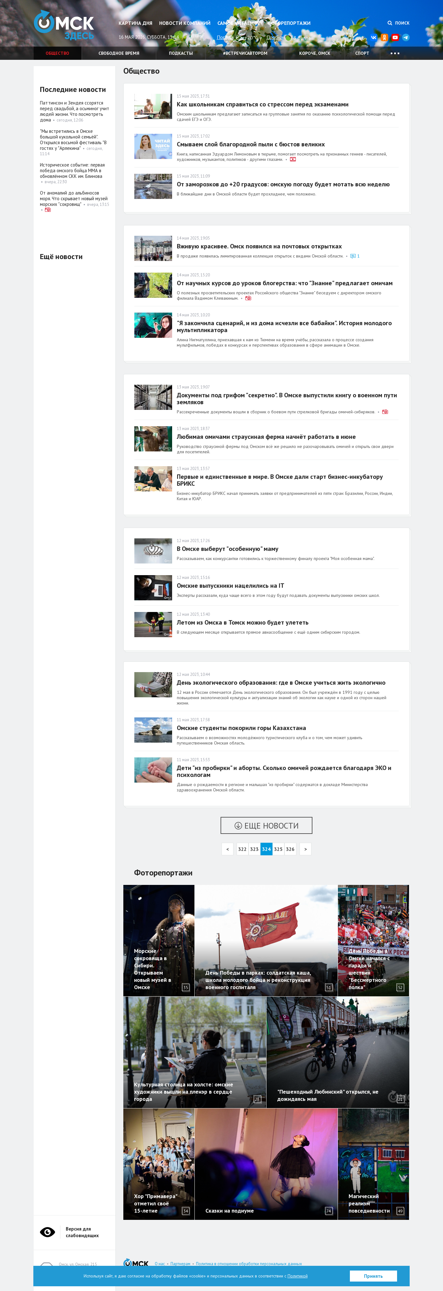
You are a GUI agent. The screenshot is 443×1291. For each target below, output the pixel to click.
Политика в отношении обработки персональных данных (249, 1263)
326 (290, 849)
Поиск (399, 23)
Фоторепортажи (289, 23)
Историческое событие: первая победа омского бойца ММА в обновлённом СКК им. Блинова (72, 170)
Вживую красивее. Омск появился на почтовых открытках (259, 246)
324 (266, 849)
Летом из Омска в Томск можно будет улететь (243, 622)
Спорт (362, 53)
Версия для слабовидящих (82, 1232)
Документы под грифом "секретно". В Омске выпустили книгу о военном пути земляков (287, 398)
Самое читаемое (238, 23)
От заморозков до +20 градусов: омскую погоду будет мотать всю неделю (283, 184)
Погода (225, 37)
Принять (373, 1276)
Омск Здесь (65, 25)
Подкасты (181, 53)
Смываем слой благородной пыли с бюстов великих (251, 144)
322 (242, 849)
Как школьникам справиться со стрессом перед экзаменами (263, 104)
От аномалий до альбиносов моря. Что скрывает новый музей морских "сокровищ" (74, 198)
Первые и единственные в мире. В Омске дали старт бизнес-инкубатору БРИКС (280, 480)
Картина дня (135, 23)
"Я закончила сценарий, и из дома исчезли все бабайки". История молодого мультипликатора (284, 326)
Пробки (274, 37)
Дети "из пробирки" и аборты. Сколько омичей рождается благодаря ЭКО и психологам (284, 771)
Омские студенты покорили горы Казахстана (241, 728)
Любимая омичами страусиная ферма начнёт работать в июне (266, 437)
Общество (57, 53)
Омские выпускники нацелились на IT (230, 585)
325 (278, 849)
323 (254, 849)
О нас (160, 1263)
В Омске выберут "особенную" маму (227, 549)
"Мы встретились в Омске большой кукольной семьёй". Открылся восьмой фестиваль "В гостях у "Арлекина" (73, 139)
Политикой (298, 1276)
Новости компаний (184, 23)
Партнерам (180, 1263)
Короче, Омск (314, 53)
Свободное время (118, 53)
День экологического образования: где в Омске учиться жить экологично (281, 682)
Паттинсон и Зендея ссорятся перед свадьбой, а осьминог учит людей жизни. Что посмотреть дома (74, 111)
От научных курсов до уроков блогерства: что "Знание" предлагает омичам (285, 283)
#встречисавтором (245, 53)
